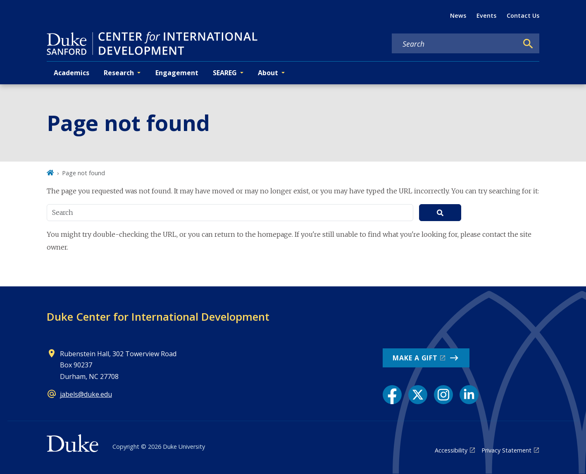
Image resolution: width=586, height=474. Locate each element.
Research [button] (119, 72)
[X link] (417, 394)
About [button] (268, 72)
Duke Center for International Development (158, 316)
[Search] (528, 44)
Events (486, 15)
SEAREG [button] (225, 72)
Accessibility (451, 450)
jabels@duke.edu (86, 394)
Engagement (176, 72)
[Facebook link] (392, 394)
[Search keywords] (455, 44)
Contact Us (523, 15)
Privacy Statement (506, 450)
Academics (71, 72)
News (458, 15)
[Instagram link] (443, 394)
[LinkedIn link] (469, 394)
